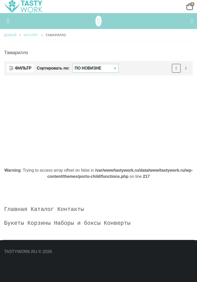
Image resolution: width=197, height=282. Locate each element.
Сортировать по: (53, 68)
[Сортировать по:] (95, 68)
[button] (8, 21)
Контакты (70, 209)
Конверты (117, 223)
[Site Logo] (23, 6)
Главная (15, 209)
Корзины (39, 223)
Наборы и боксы (77, 223)
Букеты (14, 223)
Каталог (42, 209)
